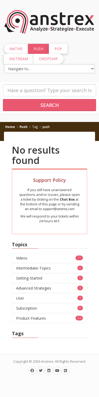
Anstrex (47, 361)
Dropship (48, 58)
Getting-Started (49, 278)
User (49, 298)
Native (16, 48)
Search (49, 105)
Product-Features (49, 318)
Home (10, 127)
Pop (58, 48)
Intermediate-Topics (49, 268)
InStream (18, 58)
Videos (49, 258)
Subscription (49, 308)
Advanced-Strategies (49, 288)
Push (23, 127)
